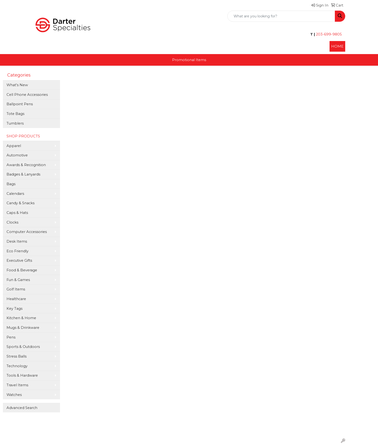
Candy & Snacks (20, 203)
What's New (17, 85)
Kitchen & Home (21, 318)
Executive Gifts (19, 260)
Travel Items (17, 385)
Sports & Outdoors (23, 347)
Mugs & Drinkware (23, 327)
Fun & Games (18, 280)
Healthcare (16, 299)
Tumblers (15, 123)
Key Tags (14, 308)
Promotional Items (189, 60)
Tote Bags (15, 114)
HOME (337, 46)
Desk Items (17, 241)
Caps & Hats (17, 213)
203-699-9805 (328, 34)
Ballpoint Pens (20, 104)
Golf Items (16, 289)
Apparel (14, 146)
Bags (11, 184)
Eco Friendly (17, 251)
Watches (14, 395)
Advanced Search (22, 408)
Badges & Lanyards (23, 174)
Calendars (15, 193)
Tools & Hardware (22, 375)
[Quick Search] (281, 16)
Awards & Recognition (26, 165)
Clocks (12, 222)
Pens (11, 337)
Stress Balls (17, 356)
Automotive (17, 155)
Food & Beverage (22, 270)
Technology (17, 366)
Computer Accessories (27, 232)
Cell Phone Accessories (27, 94)
